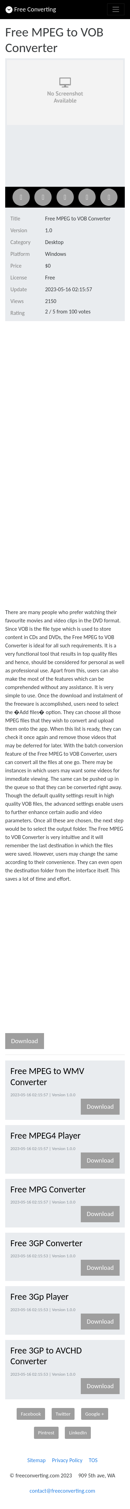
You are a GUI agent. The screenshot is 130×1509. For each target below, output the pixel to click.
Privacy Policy (67, 1460)
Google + (94, 1414)
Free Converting (31, 9)
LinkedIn (78, 1433)
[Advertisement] (65, 395)
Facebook (31, 1414)
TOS (93, 1460)
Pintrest (46, 1433)
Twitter (63, 1414)
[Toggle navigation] (115, 9)
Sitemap (36, 1460)
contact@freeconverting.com (62, 1490)
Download (24, 1041)
